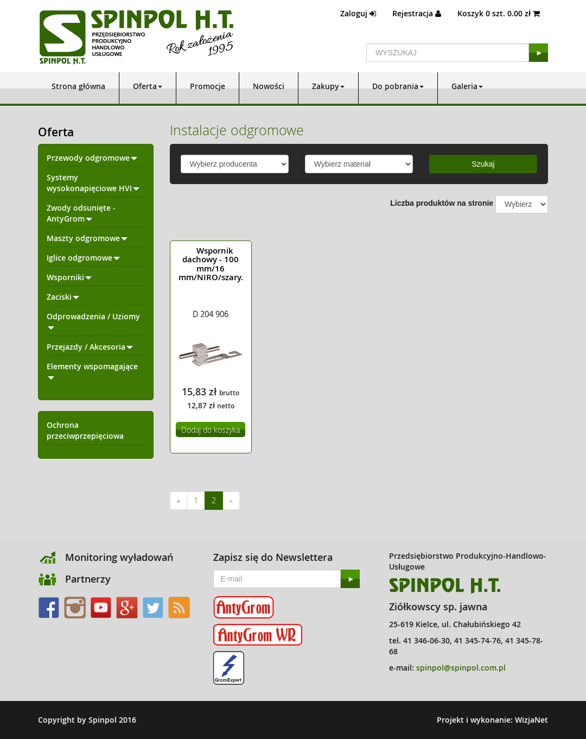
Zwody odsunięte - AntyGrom (81, 213)
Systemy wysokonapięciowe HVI (93, 182)
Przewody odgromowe (92, 158)
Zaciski (63, 297)
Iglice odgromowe (83, 257)
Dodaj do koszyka (210, 430)
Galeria (467, 86)
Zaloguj (358, 13)
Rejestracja (416, 13)
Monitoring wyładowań (119, 557)
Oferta (147, 86)
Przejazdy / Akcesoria (90, 347)
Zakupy (328, 86)
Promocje (207, 86)
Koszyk (498, 13)
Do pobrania (398, 86)
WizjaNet (531, 720)
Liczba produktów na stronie (441, 203)
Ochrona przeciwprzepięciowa (85, 430)
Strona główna (78, 86)
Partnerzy (88, 578)
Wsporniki (69, 277)
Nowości (268, 86)
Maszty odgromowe (87, 238)
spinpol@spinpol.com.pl (461, 667)
